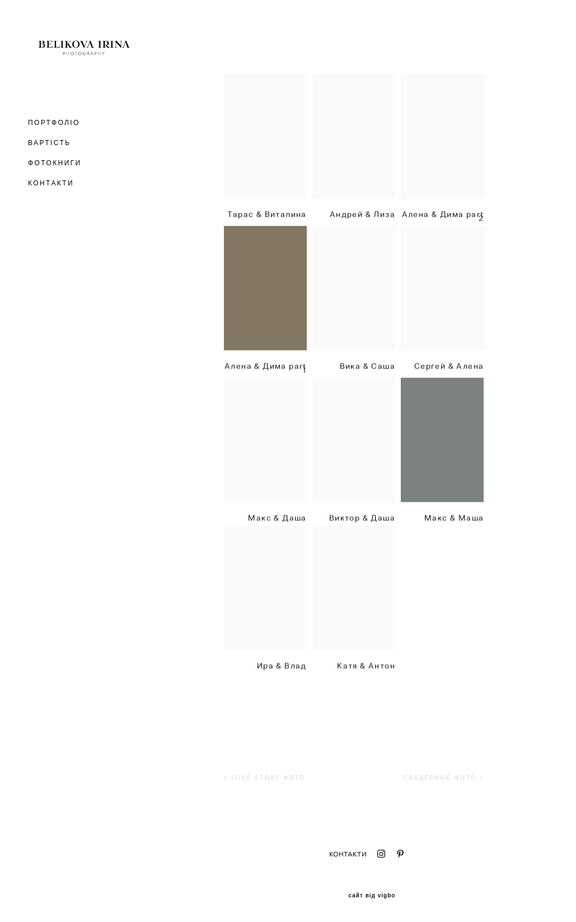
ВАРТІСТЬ (49, 143)
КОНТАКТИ (51, 183)
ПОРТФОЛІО (54, 123)
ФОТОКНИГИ (55, 163)
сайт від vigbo (372, 895)
